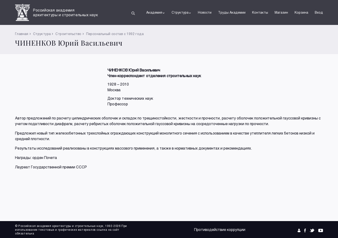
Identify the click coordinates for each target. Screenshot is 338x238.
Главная (21, 34)
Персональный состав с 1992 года (115, 34)
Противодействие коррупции (219, 229)
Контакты (260, 12)
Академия (155, 12)
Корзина (301, 12)
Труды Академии (232, 12)
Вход (319, 12)
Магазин (281, 12)
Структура (181, 12)
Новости (204, 12)
